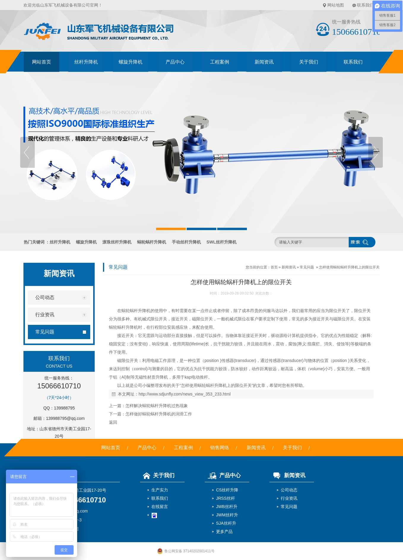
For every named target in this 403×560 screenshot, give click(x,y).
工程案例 (219, 61)
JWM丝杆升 (227, 514)
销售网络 (219, 447)
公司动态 (289, 490)
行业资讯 (289, 498)
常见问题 (307, 267)
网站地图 (335, 5)
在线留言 (159, 506)
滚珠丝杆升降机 (116, 242)
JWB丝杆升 (226, 506)
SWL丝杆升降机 (222, 242)
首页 (274, 267)
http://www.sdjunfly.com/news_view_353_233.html (185, 394)
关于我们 (308, 61)
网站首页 (41, 61)
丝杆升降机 (86, 61)
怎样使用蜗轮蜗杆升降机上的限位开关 (349, 267)
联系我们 (365, 5)
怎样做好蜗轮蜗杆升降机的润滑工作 (159, 414)
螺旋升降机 (130, 61)
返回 (113, 422)
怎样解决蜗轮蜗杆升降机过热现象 (157, 405)
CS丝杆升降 (227, 490)
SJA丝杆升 (226, 523)
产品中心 (175, 61)
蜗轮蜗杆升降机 (151, 242)
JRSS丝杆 (225, 498)
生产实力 (159, 490)
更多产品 (224, 531)
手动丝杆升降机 (186, 242)
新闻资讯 (264, 61)
